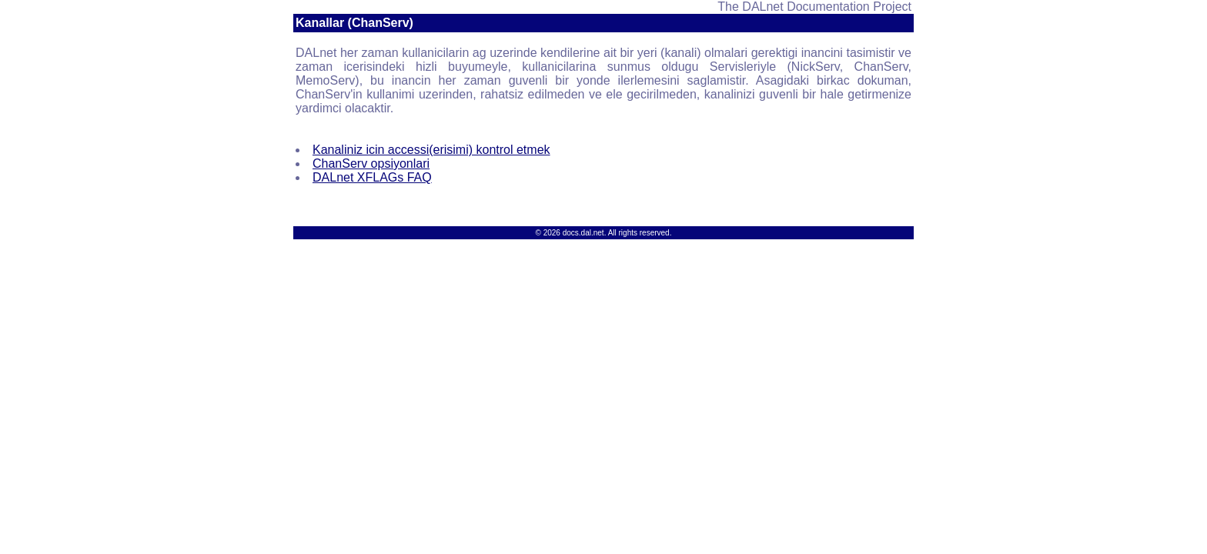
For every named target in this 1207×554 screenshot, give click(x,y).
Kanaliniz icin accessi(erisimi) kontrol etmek (431, 149)
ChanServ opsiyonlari (371, 163)
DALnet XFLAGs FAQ (372, 177)
